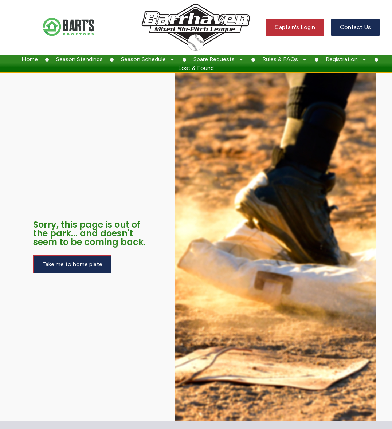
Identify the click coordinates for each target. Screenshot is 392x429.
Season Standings (79, 59)
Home (29, 59)
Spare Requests (218, 59)
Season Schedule (148, 59)
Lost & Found (196, 67)
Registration (346, 59)
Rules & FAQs (284, 59)
